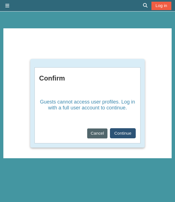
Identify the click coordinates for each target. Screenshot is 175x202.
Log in (161, 5)
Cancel (97, 133)
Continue (123, 133)
